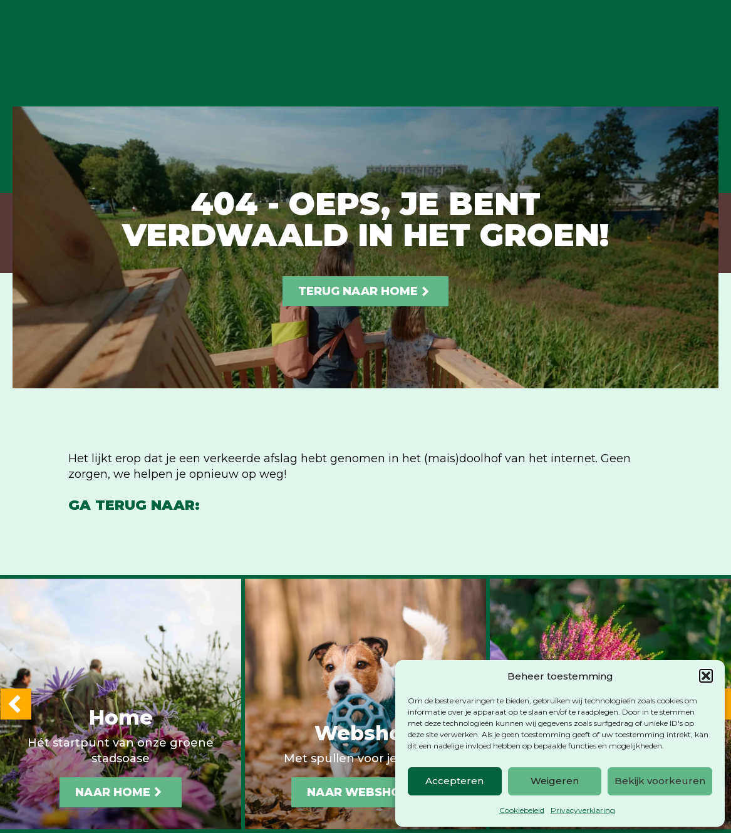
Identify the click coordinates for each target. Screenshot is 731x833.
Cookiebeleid (521, 810)
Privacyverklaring (583, 810)
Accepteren (454, 781)
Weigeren (555, 781)
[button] (706, 676)
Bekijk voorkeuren (659, 781)
